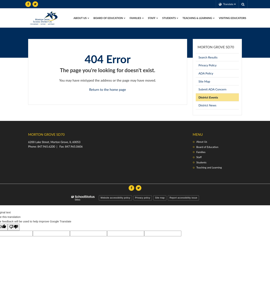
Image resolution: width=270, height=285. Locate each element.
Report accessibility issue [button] (183, 197)
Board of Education (207, 147)
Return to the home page (107, 89)
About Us (201, 141)
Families (201, 152)
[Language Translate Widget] (227, 4)
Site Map (204, 81)
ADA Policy (206, 73)
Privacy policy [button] (142, 197)
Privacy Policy (208, 65)
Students (201, 162)
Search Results (208, 57)
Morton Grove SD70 (216, 47)
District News (207, 105)
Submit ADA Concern (212, 89)
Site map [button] (160, 197)
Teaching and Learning (209, 167)
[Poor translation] (14, 227)
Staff (199, 157)
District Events (208, 97)
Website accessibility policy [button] (115, 197)
